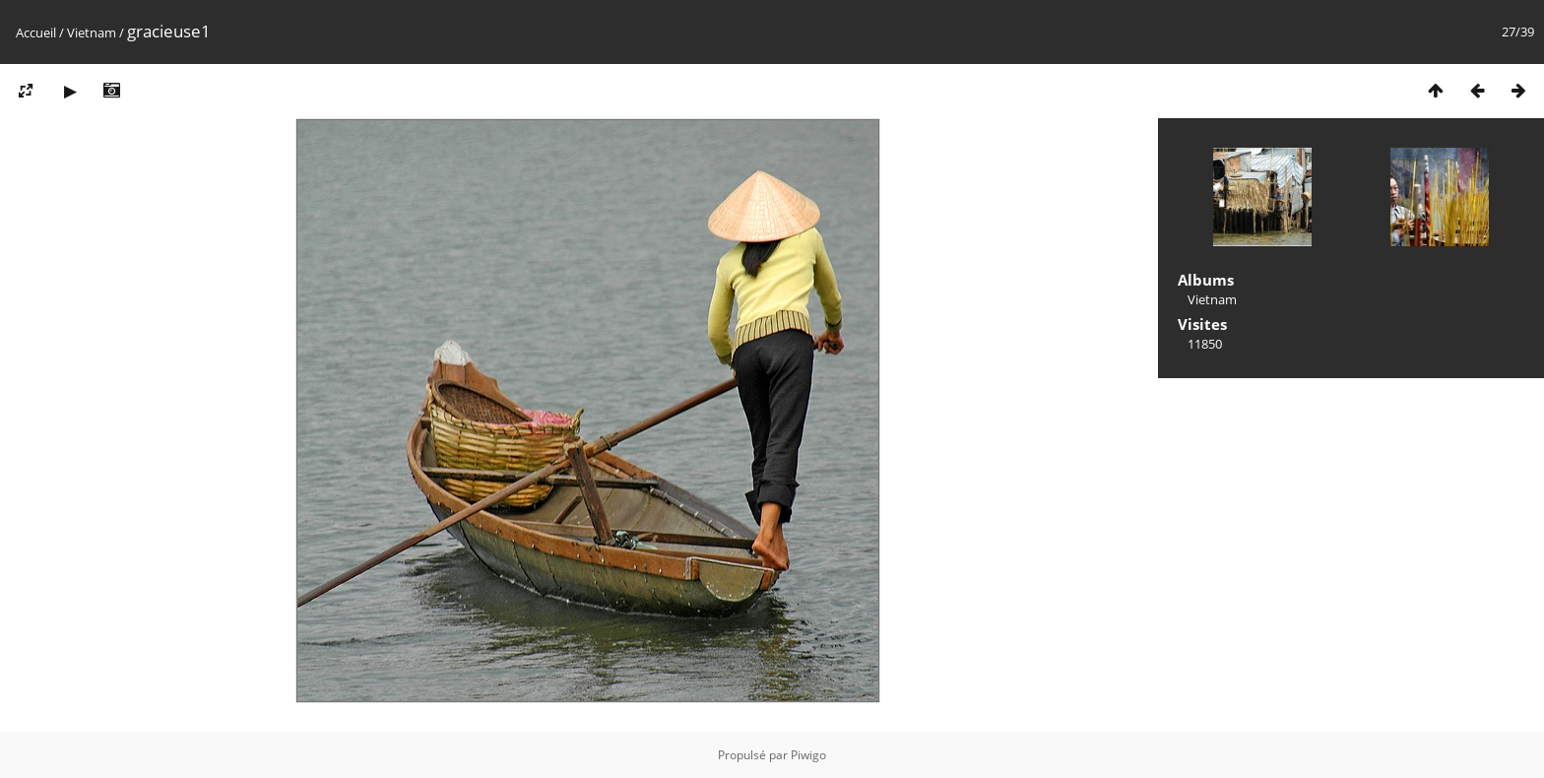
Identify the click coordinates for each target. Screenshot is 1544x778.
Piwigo (808, 754)
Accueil (36, 32)
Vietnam (91, 32)
